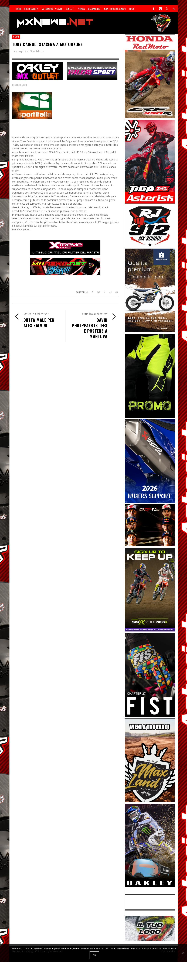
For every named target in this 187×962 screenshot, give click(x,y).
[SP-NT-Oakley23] (37, 70)
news (16, 36)
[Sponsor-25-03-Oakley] (150, 845)
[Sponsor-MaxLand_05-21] (150, 760)
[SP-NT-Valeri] (92, 70)
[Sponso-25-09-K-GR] (150, 290)
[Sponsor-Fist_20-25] (150, 674)
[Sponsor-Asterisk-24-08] (150, 161)
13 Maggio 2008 (19, 85)
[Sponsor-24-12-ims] (150, 375)
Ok (94, 955)
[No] (182, 953)
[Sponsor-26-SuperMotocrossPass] (150, 589)
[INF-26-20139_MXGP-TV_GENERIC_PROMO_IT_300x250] (150, 525)
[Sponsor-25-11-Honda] (150, 76)
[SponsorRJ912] (150, 225)
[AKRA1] (150, 460)
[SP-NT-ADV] (150, 928)
